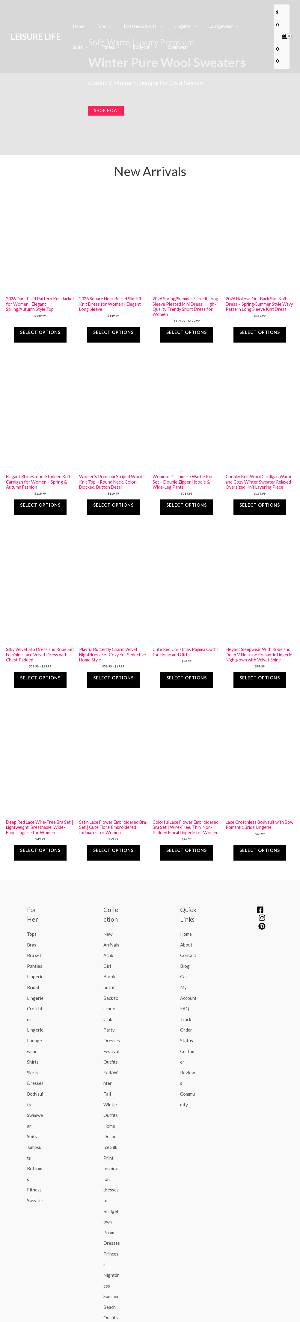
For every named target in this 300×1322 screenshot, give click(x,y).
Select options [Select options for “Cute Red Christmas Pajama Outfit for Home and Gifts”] (187, 652)
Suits (32, 1056)
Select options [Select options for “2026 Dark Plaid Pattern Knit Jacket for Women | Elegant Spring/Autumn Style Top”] (40, 321)
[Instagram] (262, 883)
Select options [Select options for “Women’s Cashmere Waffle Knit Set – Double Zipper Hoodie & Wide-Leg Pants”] (187, 486)
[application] (104, 20)
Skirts (32, 1006)
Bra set (34, 914)
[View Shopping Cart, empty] (281, 30)
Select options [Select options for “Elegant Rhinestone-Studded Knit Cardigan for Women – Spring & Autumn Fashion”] (40, 486)
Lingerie (35, 931)
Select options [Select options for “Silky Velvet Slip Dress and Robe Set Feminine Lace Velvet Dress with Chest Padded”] (40, 652)
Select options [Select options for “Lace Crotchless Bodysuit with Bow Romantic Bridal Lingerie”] (260, 817)
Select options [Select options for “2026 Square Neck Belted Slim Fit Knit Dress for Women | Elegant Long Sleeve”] (113, 321)
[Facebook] (260, 875)
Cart (184, 931)
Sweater (35, 1106)
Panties (34, 923)
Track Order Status (186, 973)
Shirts (33, 998)
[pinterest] (262, 892)
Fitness (34, 1098)
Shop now (106, 110)
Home (186, 898)
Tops (32, 898)
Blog (185, 923)
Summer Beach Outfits (111, 1190)
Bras (31, 906)
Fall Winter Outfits (110, 1031)
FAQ (184, 956)
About (186, 906)
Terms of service (137, 1304)
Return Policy (152, 1296)
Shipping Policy (120, 1296)
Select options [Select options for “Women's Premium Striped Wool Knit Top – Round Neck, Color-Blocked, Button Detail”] (113, 486)
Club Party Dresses (111, 973)
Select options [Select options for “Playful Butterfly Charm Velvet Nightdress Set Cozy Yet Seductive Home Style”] (113, 652)
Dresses (35, 1014)
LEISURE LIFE (35, 30)
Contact (188, 914)
